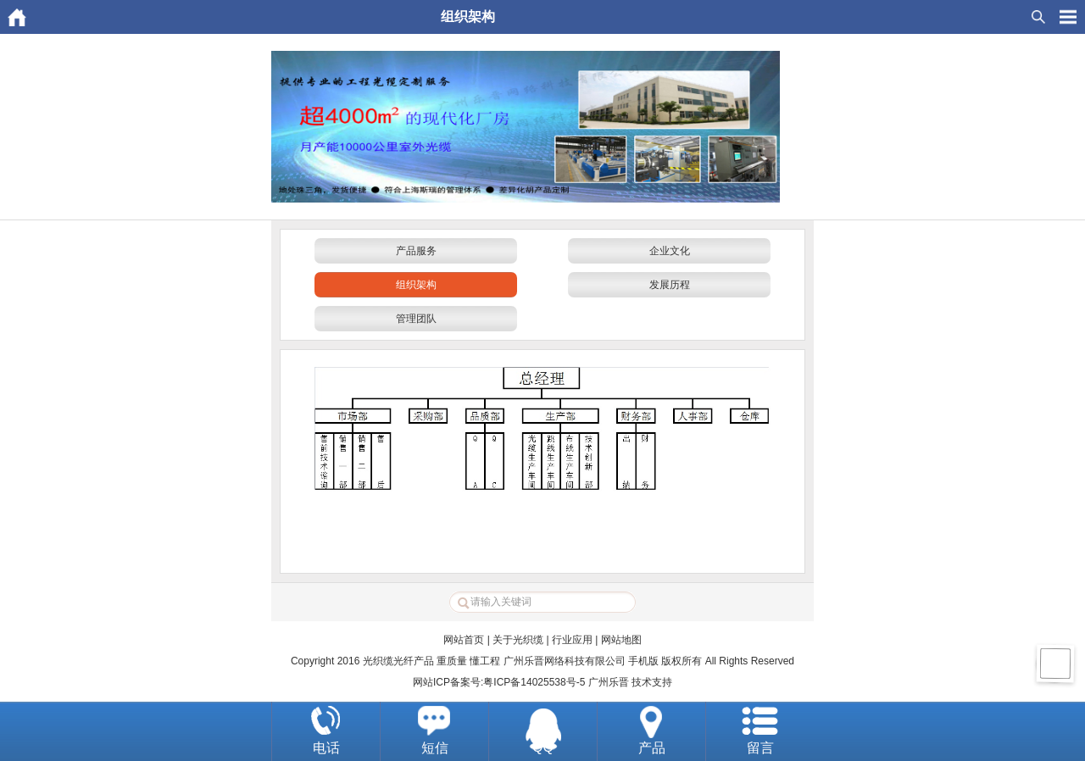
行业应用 (572, 640)
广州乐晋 (608, 682)
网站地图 (621, 640)
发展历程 (669, 285)
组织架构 (416, 285)
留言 (760, 748)
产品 (651, 748)
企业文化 (669, 251)
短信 (434, 748)
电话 (326, 748)
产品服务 (416, 251)
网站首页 (463, 640)
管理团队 (416, 319)
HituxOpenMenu (1068, 17)
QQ (543, 747)
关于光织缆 (517, 640)
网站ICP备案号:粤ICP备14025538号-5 (499, 682)
